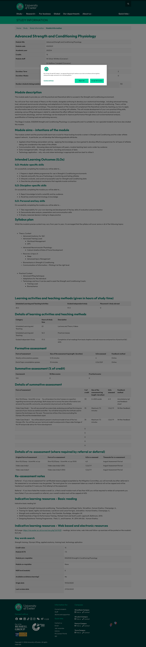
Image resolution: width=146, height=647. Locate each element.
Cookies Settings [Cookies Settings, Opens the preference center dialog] (49, 80)
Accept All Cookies (96, 80)
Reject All (81, 80)
